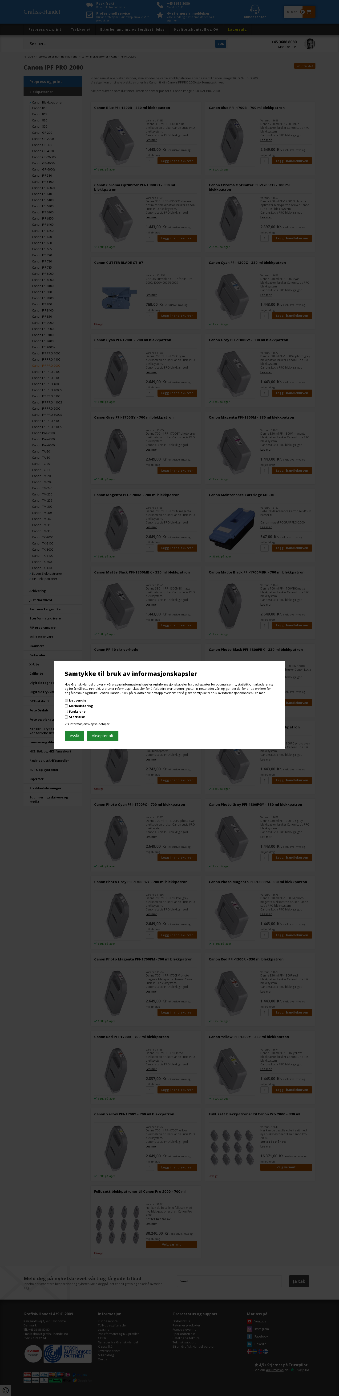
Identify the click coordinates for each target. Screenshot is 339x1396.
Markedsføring (81, 706)
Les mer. (260, 693)
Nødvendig (77, 700)
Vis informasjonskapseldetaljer (87, 724)
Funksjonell (78, 711)
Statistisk (77, 717)
